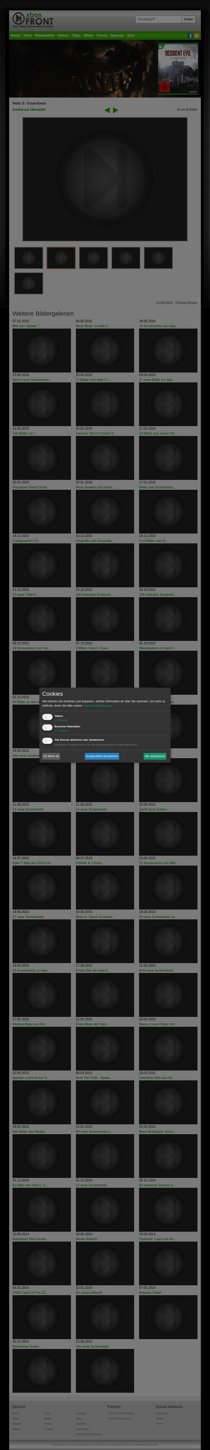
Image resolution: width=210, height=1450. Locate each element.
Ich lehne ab (51, 756)
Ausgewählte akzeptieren (102, 756)
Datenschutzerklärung (97, 705)
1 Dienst (61, 720)
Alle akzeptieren (155, 756)
